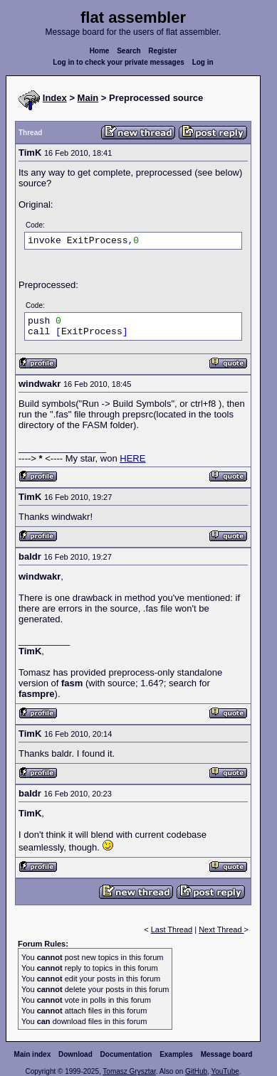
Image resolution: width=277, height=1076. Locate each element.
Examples (176, 1054)
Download (75, 1054)
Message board (227, 1054)
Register (162, 51)
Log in (203, 62)
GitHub (196, 1071)
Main (88, 97)
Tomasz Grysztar (129, 1071)
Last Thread (172, 929)
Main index (32, 1054)
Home (100, 51)
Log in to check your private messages (118, 62)
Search (128, 51)
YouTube (225, 1071)
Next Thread (221, 929)
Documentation (126, 1054)
